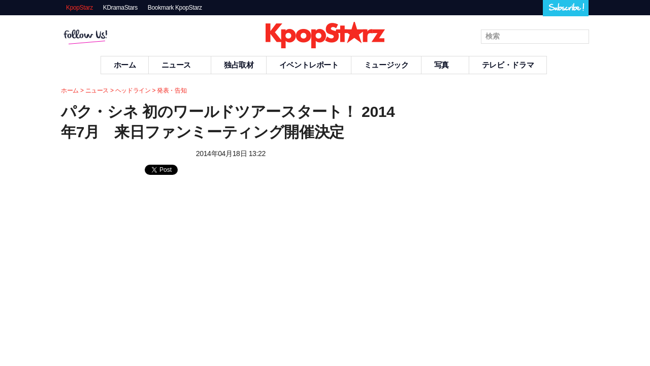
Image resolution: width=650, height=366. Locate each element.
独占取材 (239, 64)
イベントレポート (309, 64)
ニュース (180, 64)
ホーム (125, 64)
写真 (445, 64)
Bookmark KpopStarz (175, 7)
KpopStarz (79, 7)
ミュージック (386, 64)
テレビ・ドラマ (508, 64)
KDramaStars (120, 7)
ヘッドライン (133, 90)
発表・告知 (171, 90)
